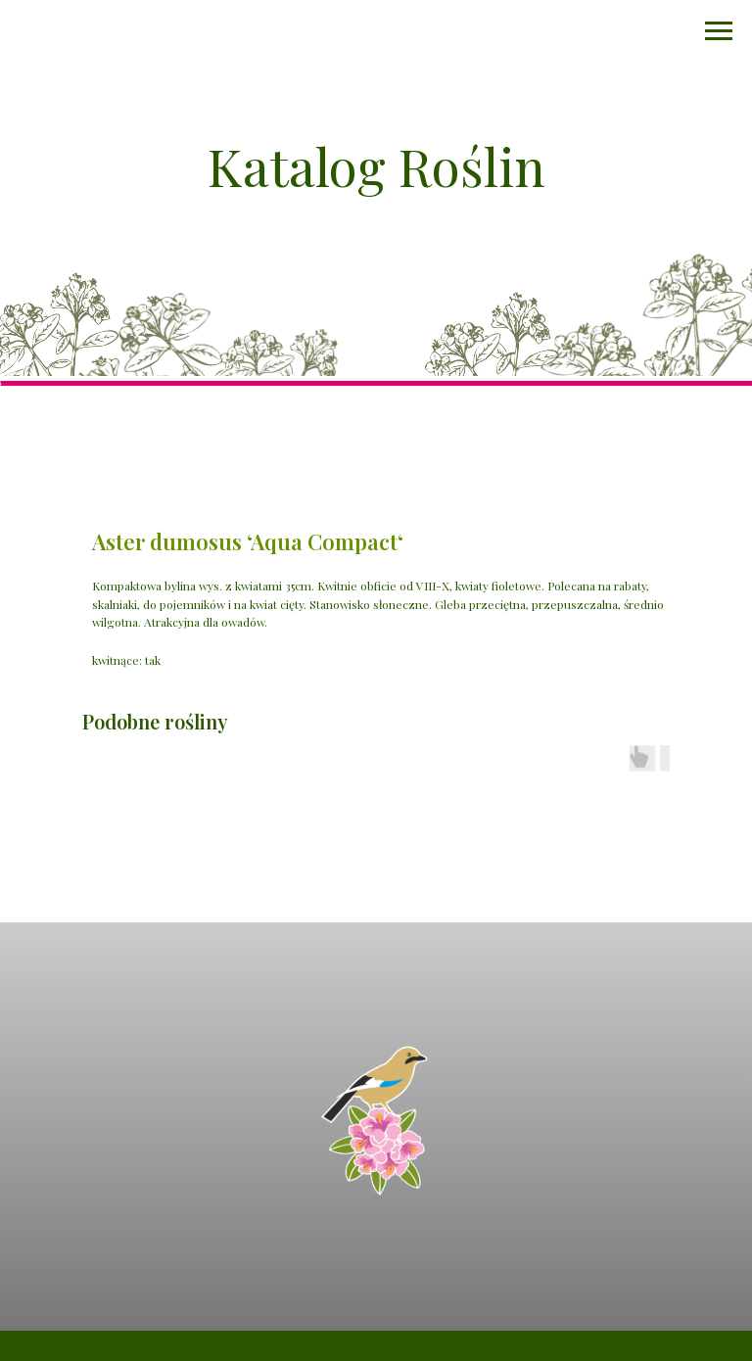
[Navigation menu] (718, 31)
